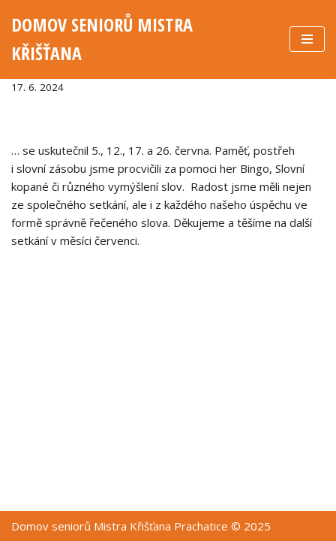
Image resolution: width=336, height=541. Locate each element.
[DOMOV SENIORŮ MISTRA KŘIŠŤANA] (139, 39)
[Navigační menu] (307, 39)
